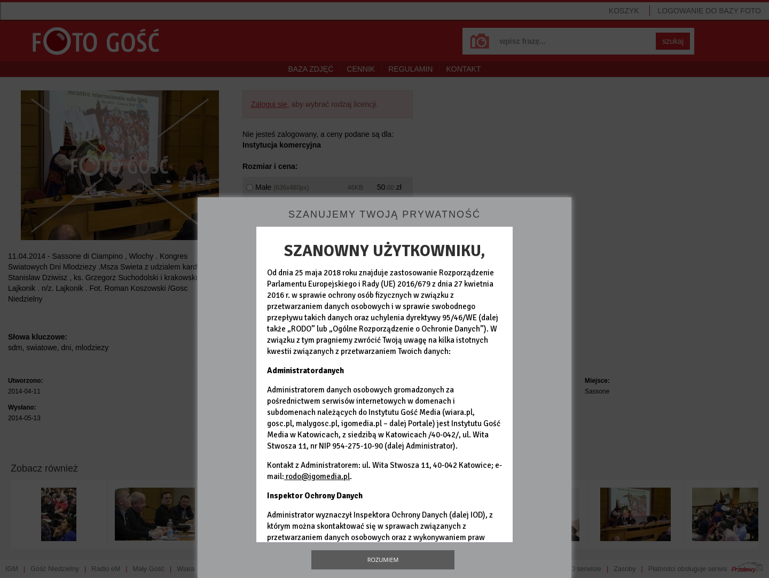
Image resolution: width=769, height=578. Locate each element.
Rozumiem (383, 560)
